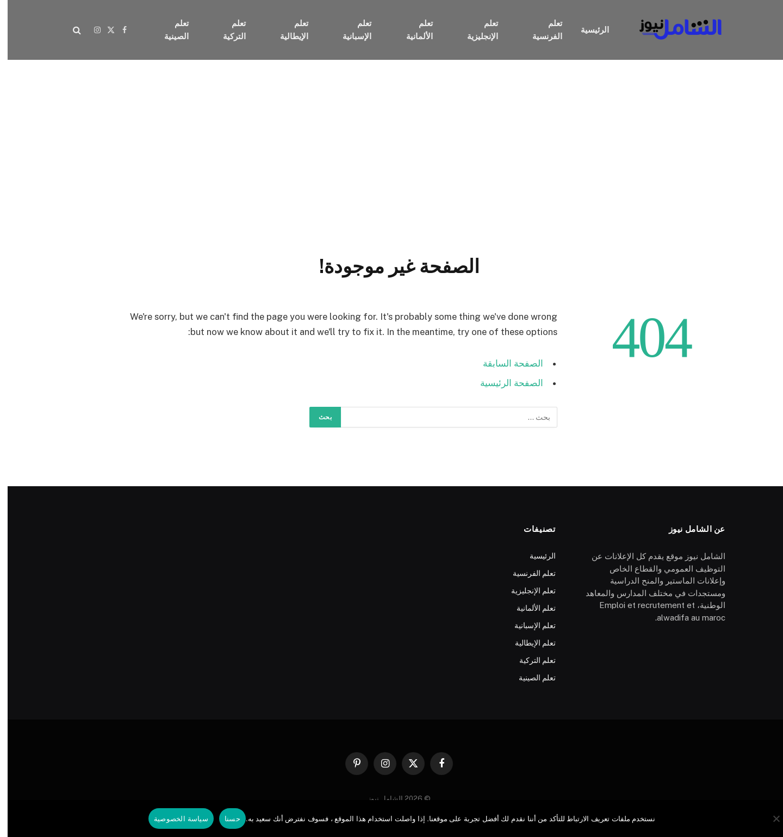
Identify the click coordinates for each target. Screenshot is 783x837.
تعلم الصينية (169, 29)
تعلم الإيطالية (286, 29)
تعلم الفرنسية (540, 29)
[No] (769, 818)
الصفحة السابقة (505, 363)
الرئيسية (587, 29)
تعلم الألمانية (412, 29)
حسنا (225, 819)
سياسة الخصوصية (173, 819)
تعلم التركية (226, 29)
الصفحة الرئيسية (504, 382)
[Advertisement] (391, 155)
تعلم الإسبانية (349, 29)
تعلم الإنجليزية (474, 29)
